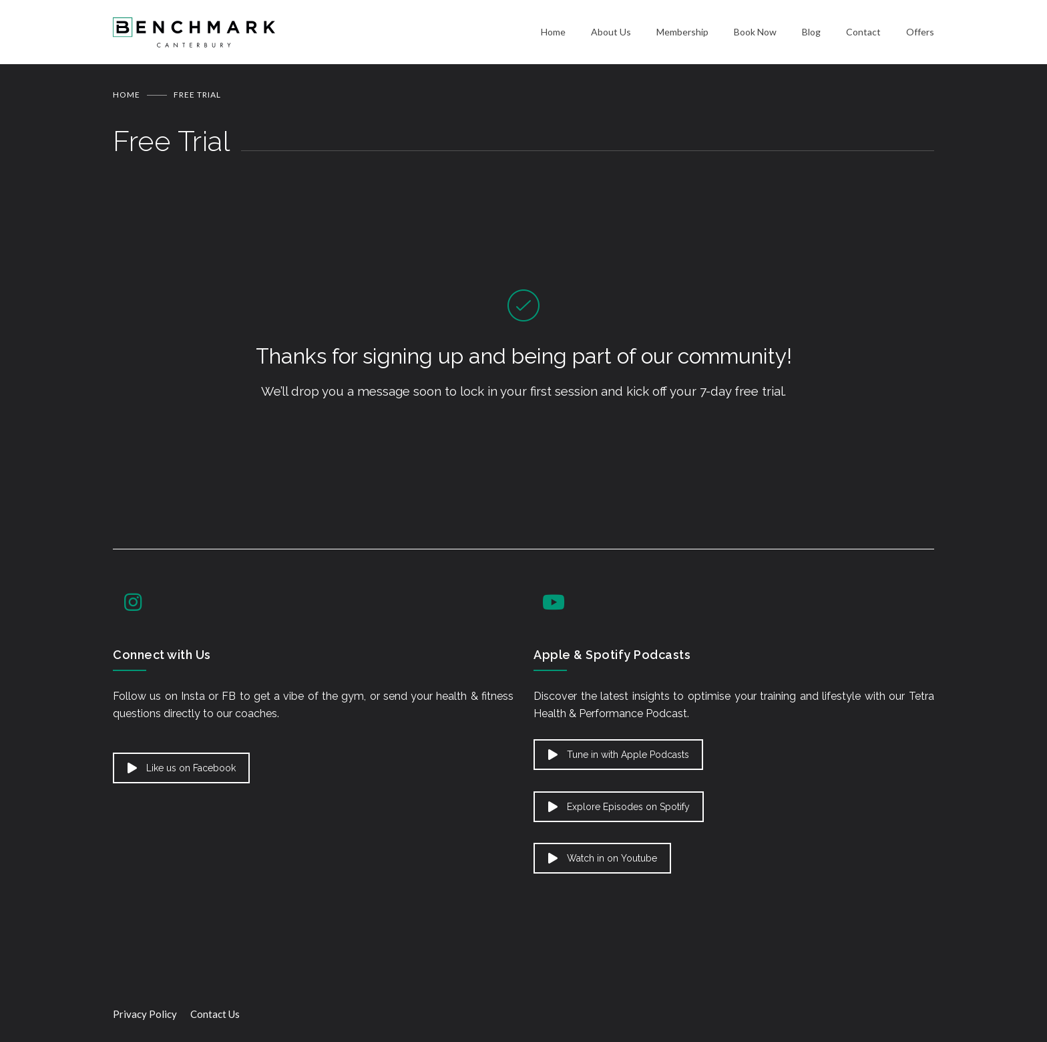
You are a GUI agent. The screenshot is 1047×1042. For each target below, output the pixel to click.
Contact (863, 31)
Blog (811, 31)
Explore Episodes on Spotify (619, 806)
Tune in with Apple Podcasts (618, 754)
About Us (611, 31)
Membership (682, 31)
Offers (920, 31)
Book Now (755, 31)
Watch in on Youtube (602, 858)
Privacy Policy (145, 1014)
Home (553, 31)
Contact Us (215, 1014)
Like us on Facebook (182, 768)
